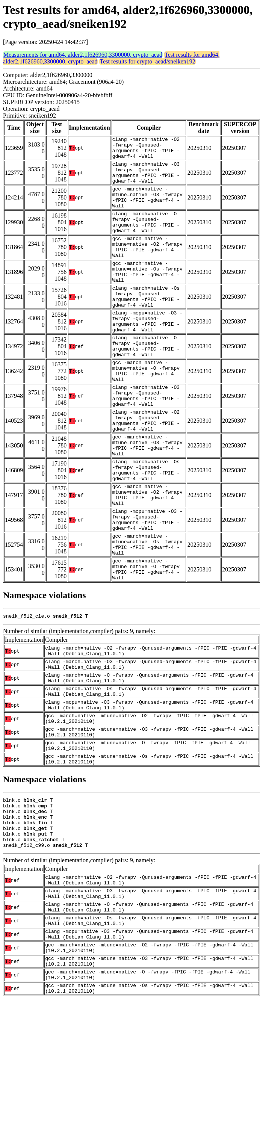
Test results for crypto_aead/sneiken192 (147, 61)
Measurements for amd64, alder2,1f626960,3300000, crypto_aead (82, 54)
